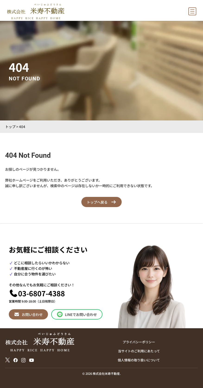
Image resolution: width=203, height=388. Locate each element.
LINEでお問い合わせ (81, 314)
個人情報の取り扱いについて (139, 360)
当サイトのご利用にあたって (139, 351)
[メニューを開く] (192, 11)
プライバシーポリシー (139, 342)
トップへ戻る (97, 202)
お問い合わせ (32, 314)
